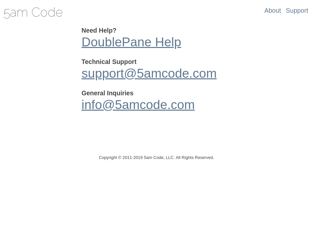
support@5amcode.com (149, 73)
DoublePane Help (131, 42)
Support (297, 10)
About (272, 10)
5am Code (33, 12)
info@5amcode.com (138, 105)
